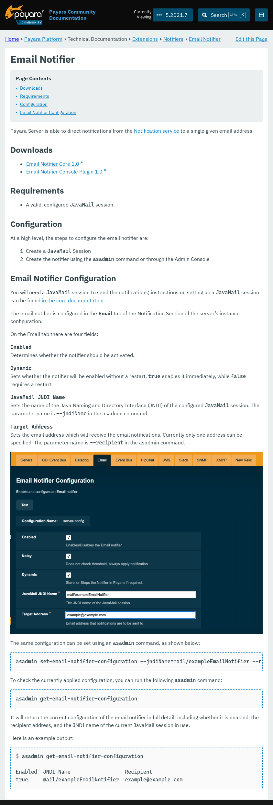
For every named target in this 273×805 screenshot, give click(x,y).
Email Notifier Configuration (48, 113)
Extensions (145, 39)
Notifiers (173, 39)
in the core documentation (73, 300)
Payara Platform (43, 39)
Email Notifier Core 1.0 (52, 164)
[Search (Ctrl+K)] (224, 14)
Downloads (31, 88)
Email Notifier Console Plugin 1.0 (64, 172)
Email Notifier (205, 39)
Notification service (156, 131)
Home (12, 39)
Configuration (34, 104)
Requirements (34, 96)
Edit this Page (251, 39)
